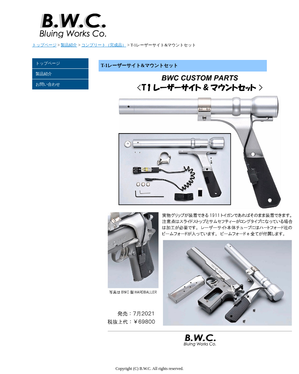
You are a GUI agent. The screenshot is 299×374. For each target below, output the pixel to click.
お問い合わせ (48, 84)
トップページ (44, 45)
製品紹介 (69, 45)
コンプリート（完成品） (103, 45)
